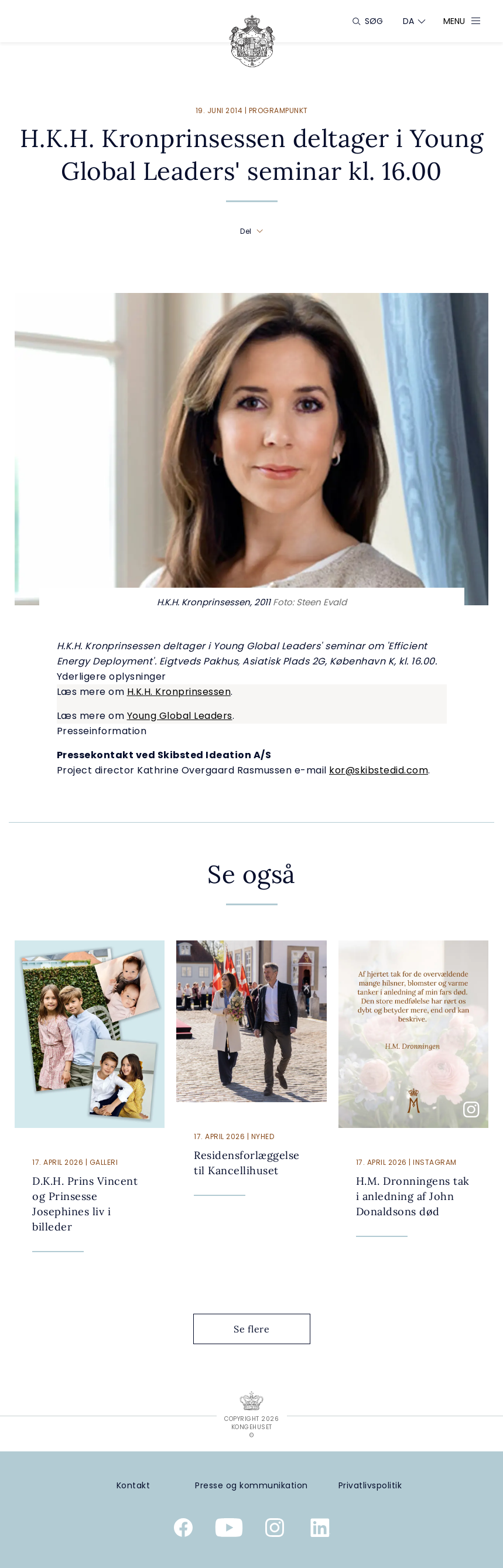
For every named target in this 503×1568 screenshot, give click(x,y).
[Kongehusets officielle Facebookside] (183, 1530)
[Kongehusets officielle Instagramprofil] (275, 1530)
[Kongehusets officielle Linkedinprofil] (320, 1530)
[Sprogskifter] (409, 21)
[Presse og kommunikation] (251, 1486)
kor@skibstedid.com (378, 770)
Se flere (261, 1329)
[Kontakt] (132, 1486)
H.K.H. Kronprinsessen (179, 691)
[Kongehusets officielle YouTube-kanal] (229, 1530)
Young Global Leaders (179, 715)
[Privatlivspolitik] (370, 1486)
